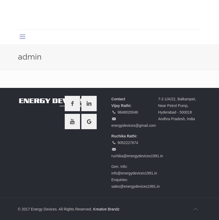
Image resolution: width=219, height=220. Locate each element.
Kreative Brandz (106, 209)
